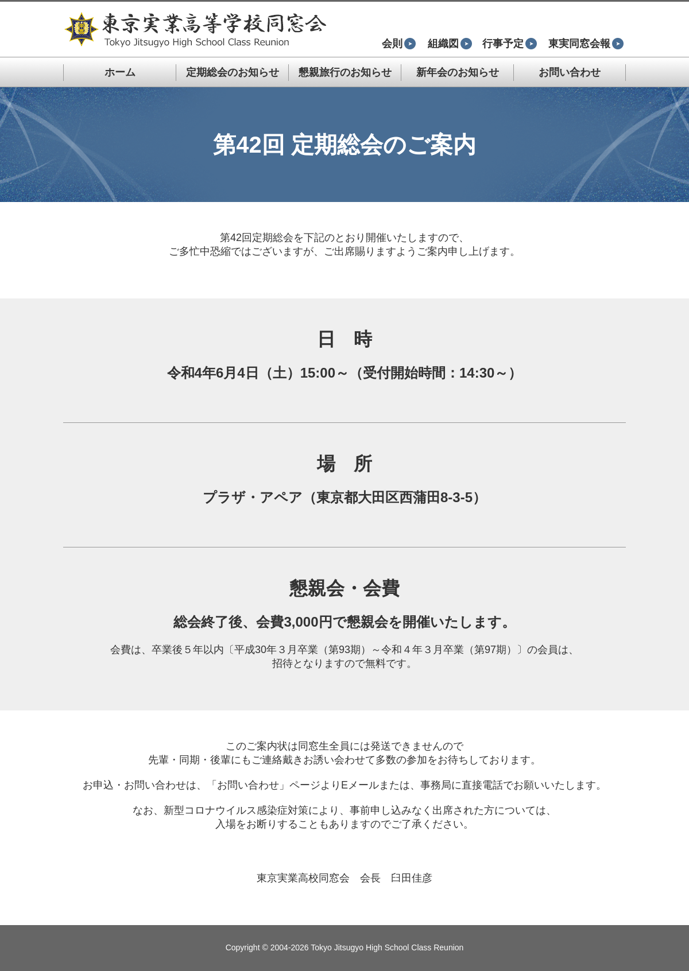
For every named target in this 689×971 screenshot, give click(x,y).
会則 (399, 43)
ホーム (120, 72)
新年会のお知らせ (457, 72)
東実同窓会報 (586, 43)
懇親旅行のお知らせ (345, 72)
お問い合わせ (570, 72)
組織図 (450, 43)
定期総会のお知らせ (232, 72)
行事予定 (509, 43)
